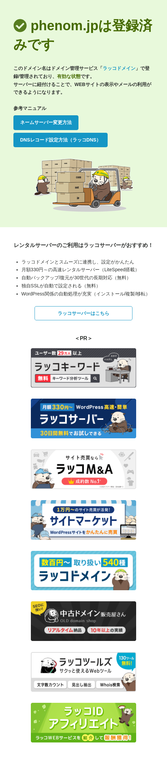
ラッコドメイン (119, 68)
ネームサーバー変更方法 (46, 122)
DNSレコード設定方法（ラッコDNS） (60, 140)
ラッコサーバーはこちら (83, 313)
